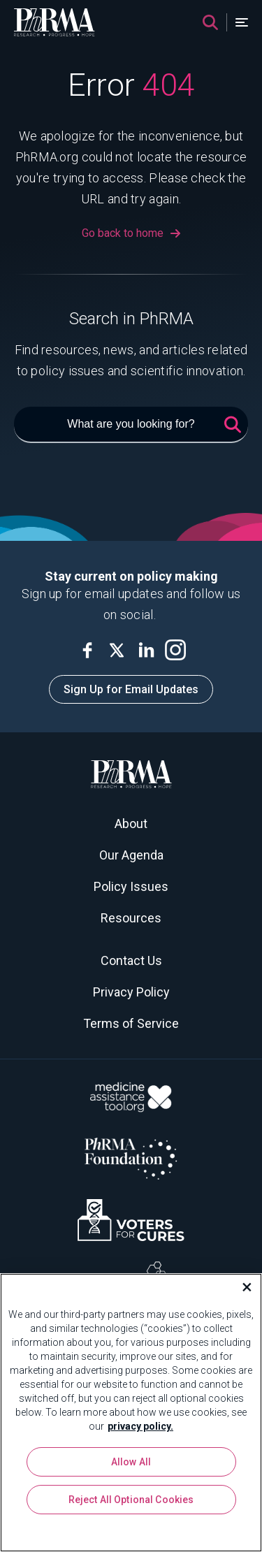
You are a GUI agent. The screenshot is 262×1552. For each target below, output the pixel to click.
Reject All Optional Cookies (131, 1499)
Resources (131, 918)
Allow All (131, 1461)
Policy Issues (131, 886)
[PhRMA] (54, 22)
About (131, 823)
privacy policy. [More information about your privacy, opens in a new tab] (140, 1426)
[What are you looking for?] (131, 425)
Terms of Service (131, 1023)
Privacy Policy (131, 992)
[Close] (241, 1287)
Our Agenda (131, 855)
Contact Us (131, 960)
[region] (131, 1412)
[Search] (210, 22)
